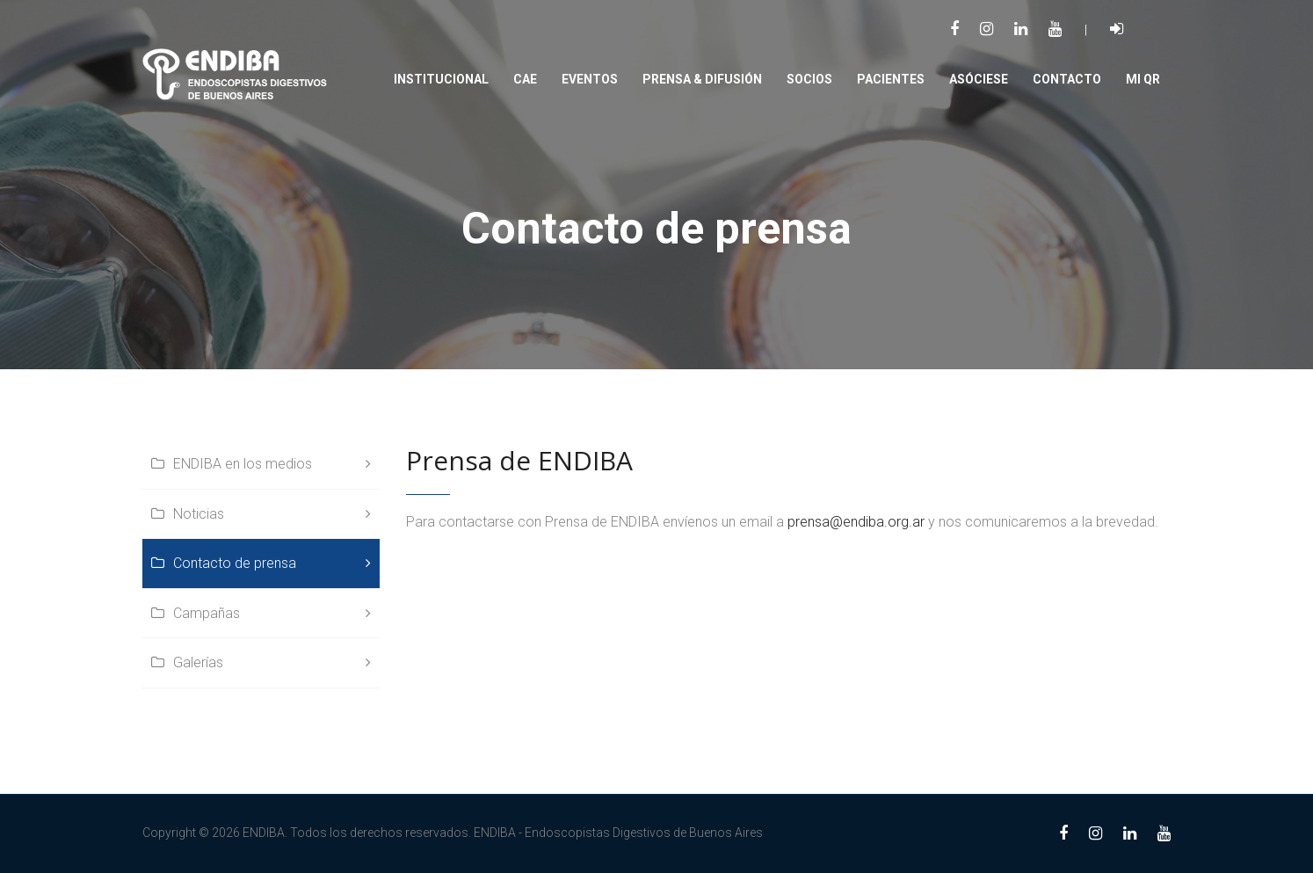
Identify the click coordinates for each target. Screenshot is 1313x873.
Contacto (1067, 79)
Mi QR (1143, 79)
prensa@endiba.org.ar (856, 521)
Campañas (206, 613)
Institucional (441, 79)
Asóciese (978, 79)
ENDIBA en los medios (242, 463)
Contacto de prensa (234, 563)
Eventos (590, 79)
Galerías (198, 662)
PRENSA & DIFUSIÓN (702, 79)
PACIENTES (891, 79)
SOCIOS (809, 79)
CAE (525, 79)
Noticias (198, 514)
